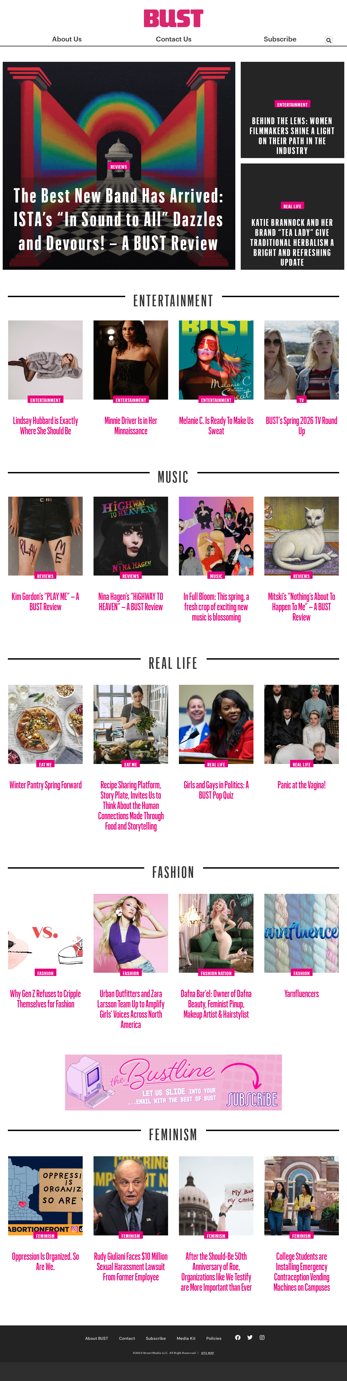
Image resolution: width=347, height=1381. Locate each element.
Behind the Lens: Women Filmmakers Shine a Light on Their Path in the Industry (292, 134)
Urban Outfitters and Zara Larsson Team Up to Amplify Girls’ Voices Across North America (131, 1007)
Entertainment (292, 104)
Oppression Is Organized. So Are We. (45, 1259)
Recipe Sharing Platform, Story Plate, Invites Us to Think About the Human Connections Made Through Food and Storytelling (131, 803)
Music (173, 473)
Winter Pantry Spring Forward (45, 782)
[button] (328, 40)
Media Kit (186, 1338)
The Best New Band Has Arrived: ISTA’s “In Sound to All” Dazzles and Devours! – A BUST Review (119, 202)
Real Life (292, 205)
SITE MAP (207, 1352)
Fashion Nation (216, 972)
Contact (127, 1338)
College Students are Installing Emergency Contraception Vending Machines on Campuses (302, 1269)
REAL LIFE (173, 659)
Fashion (173, 868)
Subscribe (156, 1338)
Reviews (119, 144)
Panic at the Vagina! (302, 782)
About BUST (96, 1338)
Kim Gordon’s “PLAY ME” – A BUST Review (45, 599)
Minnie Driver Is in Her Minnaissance (131, 423)
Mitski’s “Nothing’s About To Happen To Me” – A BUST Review (301, 604)
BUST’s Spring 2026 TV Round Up (301, 423)
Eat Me (45, 763)
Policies (213, 1338)
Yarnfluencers (301, 991)
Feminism (173, 1131)
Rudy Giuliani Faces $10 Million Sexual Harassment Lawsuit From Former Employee (131, 1264)
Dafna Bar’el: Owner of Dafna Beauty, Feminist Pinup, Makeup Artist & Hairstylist (216, 1002)
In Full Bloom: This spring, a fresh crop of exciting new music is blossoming (216, 604)
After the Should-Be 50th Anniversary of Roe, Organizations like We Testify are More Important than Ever (216, 1269)
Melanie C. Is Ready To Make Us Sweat (216, 423)
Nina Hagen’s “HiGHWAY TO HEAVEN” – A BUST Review (130, 599)
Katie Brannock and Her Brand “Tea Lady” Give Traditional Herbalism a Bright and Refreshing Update (292, 240)
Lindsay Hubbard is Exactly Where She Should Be (45, 423)
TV (301, 399)
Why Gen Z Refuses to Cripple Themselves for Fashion (45, 996)
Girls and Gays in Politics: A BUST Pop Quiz (216, 788)
